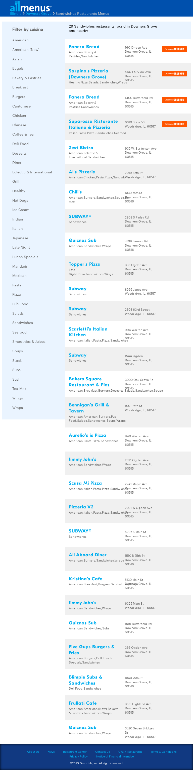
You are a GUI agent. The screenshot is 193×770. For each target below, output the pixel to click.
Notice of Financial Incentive (115, 756)
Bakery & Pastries (26, 77)
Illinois (15, 13)
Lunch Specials (25, 256)
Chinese (19, 124)
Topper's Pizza (85, 264)
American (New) (25, 49)
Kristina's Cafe (85, 579)
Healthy (18, 190)
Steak (17, 360)
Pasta (16, 284)
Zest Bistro (81, 147)
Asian (17, 58)
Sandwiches (22, 322)
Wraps (17, 407)
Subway (78, 288)
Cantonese (21, 105)
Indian (17, 219)
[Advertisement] (40, 498)
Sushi (17, 379)
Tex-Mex (19, 388)
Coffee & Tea (23, 134)
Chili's (75, 192)
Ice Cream (20, 209)
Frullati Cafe (83, 703)
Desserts (19, 153)
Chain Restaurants (130, 751)
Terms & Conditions (163, 751)
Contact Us (102, 751)
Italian (17, 228)
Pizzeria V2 (81, 507)
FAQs (51, 751)
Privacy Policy (78, 756)
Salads (18, 313)
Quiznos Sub (83, 240)
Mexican (19, 275)
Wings (17, 397)
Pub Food (20, 303)
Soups (17, 350)
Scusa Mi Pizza (85, 483)
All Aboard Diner (88, 555)
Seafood (19, 332)
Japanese (20, 237)
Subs (16, 369)
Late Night (21, 247)
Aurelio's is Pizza (87, 435)
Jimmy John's (82, 459)
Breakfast (20, 86)
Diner (16, 162)
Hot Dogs (20, 200)
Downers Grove (38, 13)
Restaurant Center (75, 751)
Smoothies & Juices (28, 341)
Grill (15, 181)
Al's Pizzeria (82, 172)
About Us (33, 751)
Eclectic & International (32, 171)
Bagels (18, 68)
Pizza (16, 294)
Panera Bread (84, 46)
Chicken (19, 115)
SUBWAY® (80, 216)
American (20, 39)
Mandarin (20, 266)
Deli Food (20, 143)
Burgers (18, 96)
